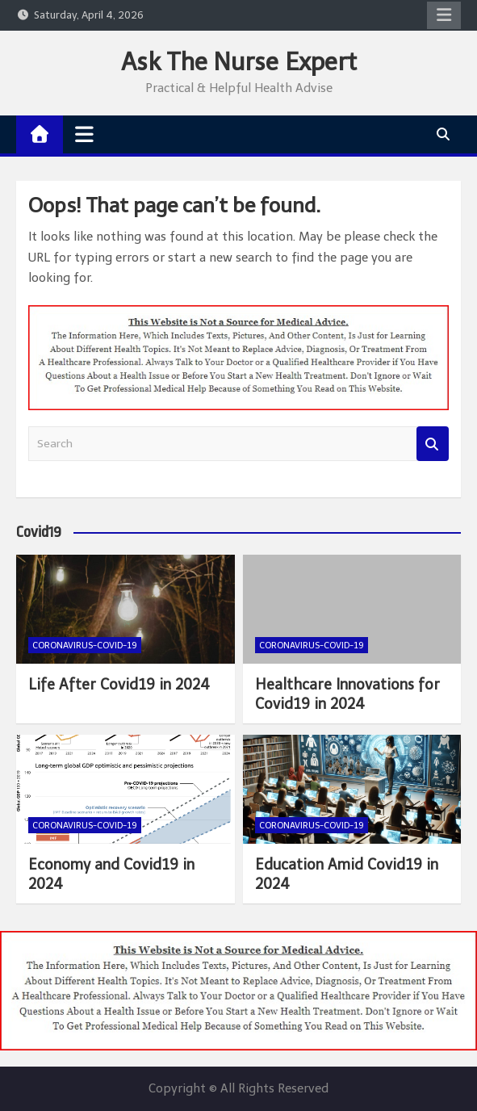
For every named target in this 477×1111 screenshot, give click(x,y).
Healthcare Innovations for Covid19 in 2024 (347, 694)
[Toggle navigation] (84, 134)
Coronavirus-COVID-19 (84, 645)
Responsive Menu (444, 15)
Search (432, 443)
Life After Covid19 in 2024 (119, 685)
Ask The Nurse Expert (239, 62)
